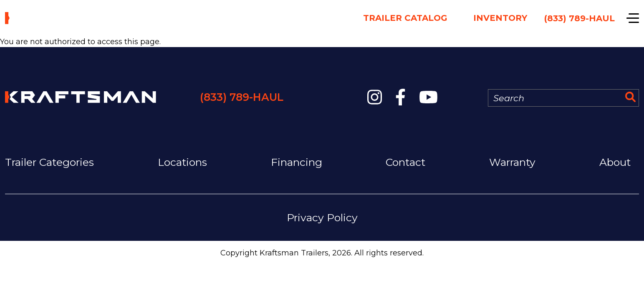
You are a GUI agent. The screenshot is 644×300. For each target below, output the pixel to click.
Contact (405, 162)
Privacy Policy (322, 217)
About (615, 162)
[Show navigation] (632, 18)
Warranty (512, 162)
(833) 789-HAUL (241, 97)
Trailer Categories (49, 162)
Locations (182, 162)
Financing (296, 162)
